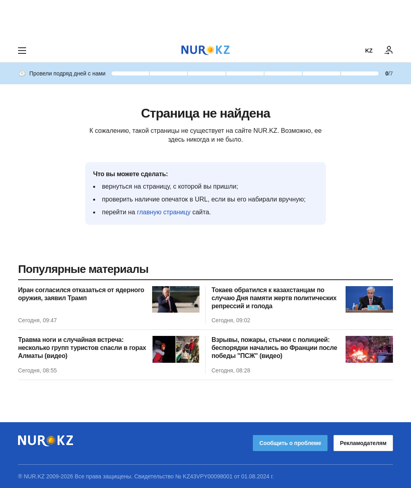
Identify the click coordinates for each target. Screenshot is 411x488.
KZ (368, 50)
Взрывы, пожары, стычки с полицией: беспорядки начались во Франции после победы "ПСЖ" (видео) (274, 347)
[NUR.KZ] (205, 50)
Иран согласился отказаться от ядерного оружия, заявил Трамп (81, 294)
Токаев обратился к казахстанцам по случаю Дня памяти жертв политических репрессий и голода (274, 298)
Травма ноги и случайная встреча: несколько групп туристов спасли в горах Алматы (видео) (82, 347)
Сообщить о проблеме (290, 443)
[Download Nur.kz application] (205, 19)
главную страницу (164, 212)
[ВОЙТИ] (389, 51)
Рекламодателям (363, 443)
